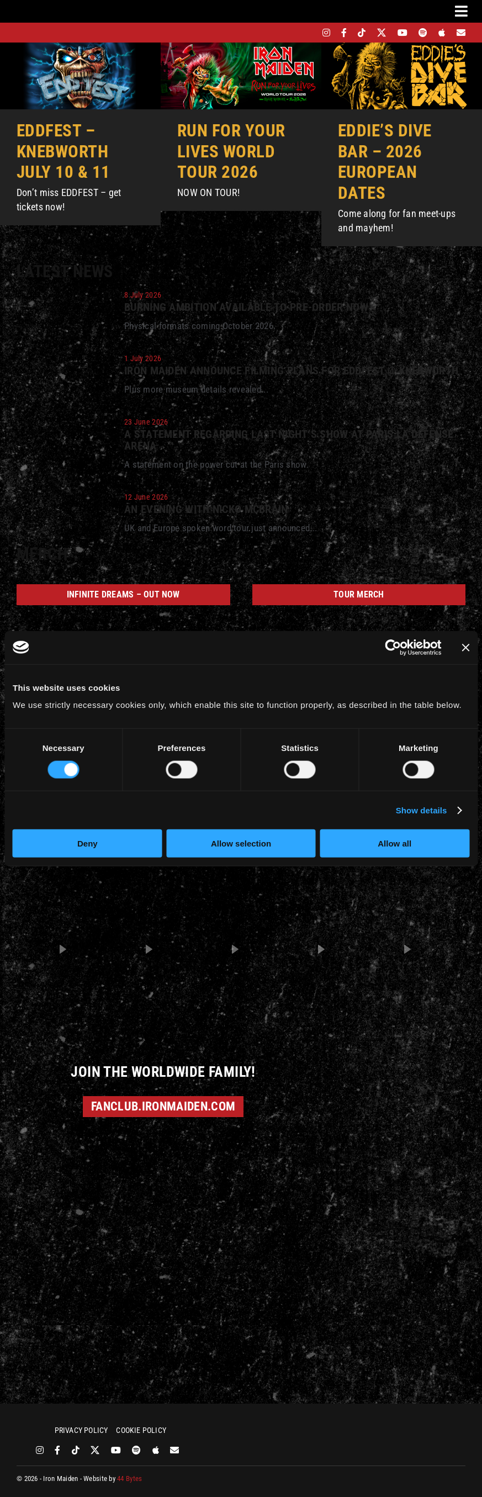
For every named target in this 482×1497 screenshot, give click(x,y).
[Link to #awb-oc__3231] (461, 11)
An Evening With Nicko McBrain (206, 509)
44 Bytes (129, 1478)
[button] (62, 949)
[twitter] (381, 32)
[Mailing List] (461, 32)
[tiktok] (362, 32)
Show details (421, 809)
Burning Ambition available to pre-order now (246, 307)
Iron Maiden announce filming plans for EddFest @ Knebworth (291, 370)
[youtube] (402, 32)
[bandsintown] (307, 32)
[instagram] (326, 32)
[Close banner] (465, 647)
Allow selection (241, 843)
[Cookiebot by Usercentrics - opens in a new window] (393, 647)
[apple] (441, 32)
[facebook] (344, 32)
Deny (87, 843)
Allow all (394, 843)
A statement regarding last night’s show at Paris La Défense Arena (288, 440)
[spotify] (423, 32)
